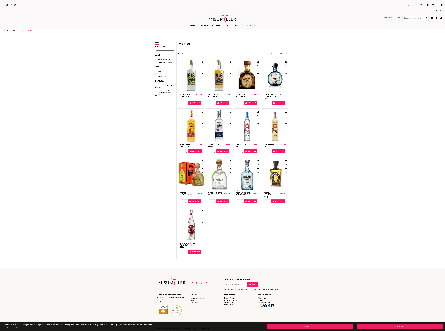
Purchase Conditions (231, 300)
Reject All (310, 326)
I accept (400, 326)
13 (287, 54)
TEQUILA (162, 74)
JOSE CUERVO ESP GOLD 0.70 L (187, 146)
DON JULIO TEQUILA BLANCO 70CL (271, 96)
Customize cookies (22, 328)
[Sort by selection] (277, 53)
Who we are (262, 298)
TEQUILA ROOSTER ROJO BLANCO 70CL (187, 245)
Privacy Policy (229, 298)
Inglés (412, 5)
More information (8, 328)
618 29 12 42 (161, 300)
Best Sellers (194, 302)
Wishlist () (424, 5)
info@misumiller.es (163, 302)
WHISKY (162, 76)
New (192, 300)
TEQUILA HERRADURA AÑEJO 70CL (269, 195)
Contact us (262, 300)
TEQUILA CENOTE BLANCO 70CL (243, 194)
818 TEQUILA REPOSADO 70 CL (215, 95)
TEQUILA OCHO (165, 90)
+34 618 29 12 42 (437, 11)
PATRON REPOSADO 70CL (186, 194)
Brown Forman (164, 59)
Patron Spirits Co (165, 62)
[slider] (174, 50)
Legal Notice (228, 305)
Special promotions (197, 298)
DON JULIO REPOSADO (240, 95)
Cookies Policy (229, 302)
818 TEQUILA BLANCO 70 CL (186, 95)
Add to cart (194, 103)
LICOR (161, 71)
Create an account (393, 18)
